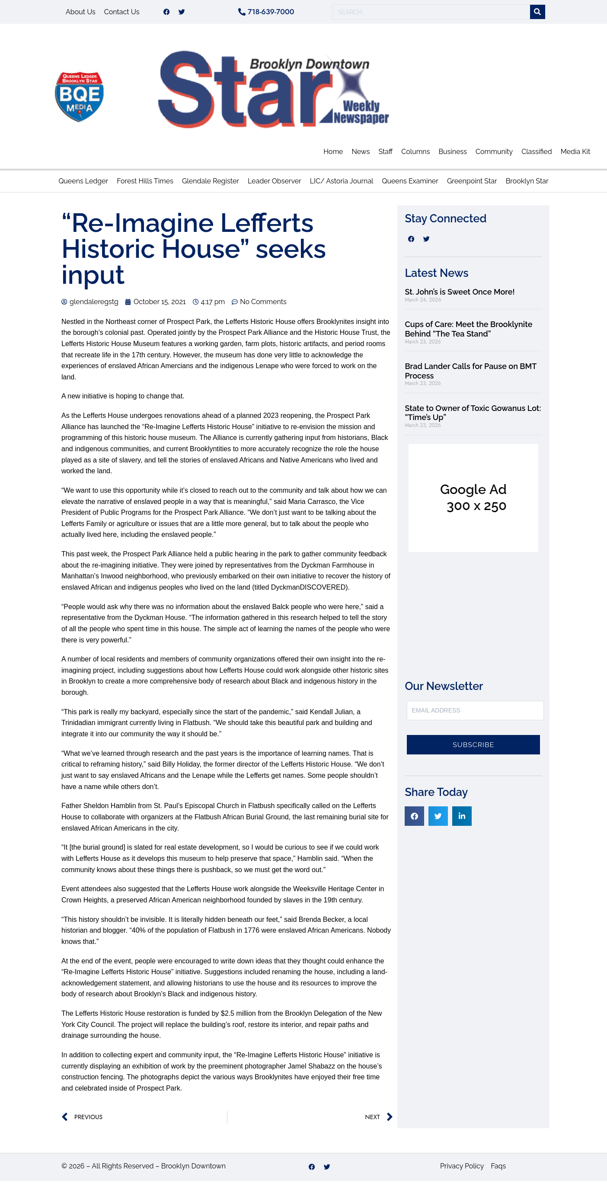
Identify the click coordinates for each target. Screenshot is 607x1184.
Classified (536, 155)
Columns (415, 155)
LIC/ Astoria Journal (342, 184)
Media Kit (576, 155)
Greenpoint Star (472, 184)
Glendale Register (210, 184)
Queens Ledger (83, 184)
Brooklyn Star (527, 184)
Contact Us (122, 13)
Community (494, 155)
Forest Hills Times (145, 184)
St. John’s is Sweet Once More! (459, 294)
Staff (385, 155)
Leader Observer (274, 184)
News (360, 155)
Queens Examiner (410, 184)
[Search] (537, 13)
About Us (81, 13)
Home (333, 155)
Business (452, 155)
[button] (414, 819)
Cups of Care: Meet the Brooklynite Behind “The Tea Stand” (468, 332)
